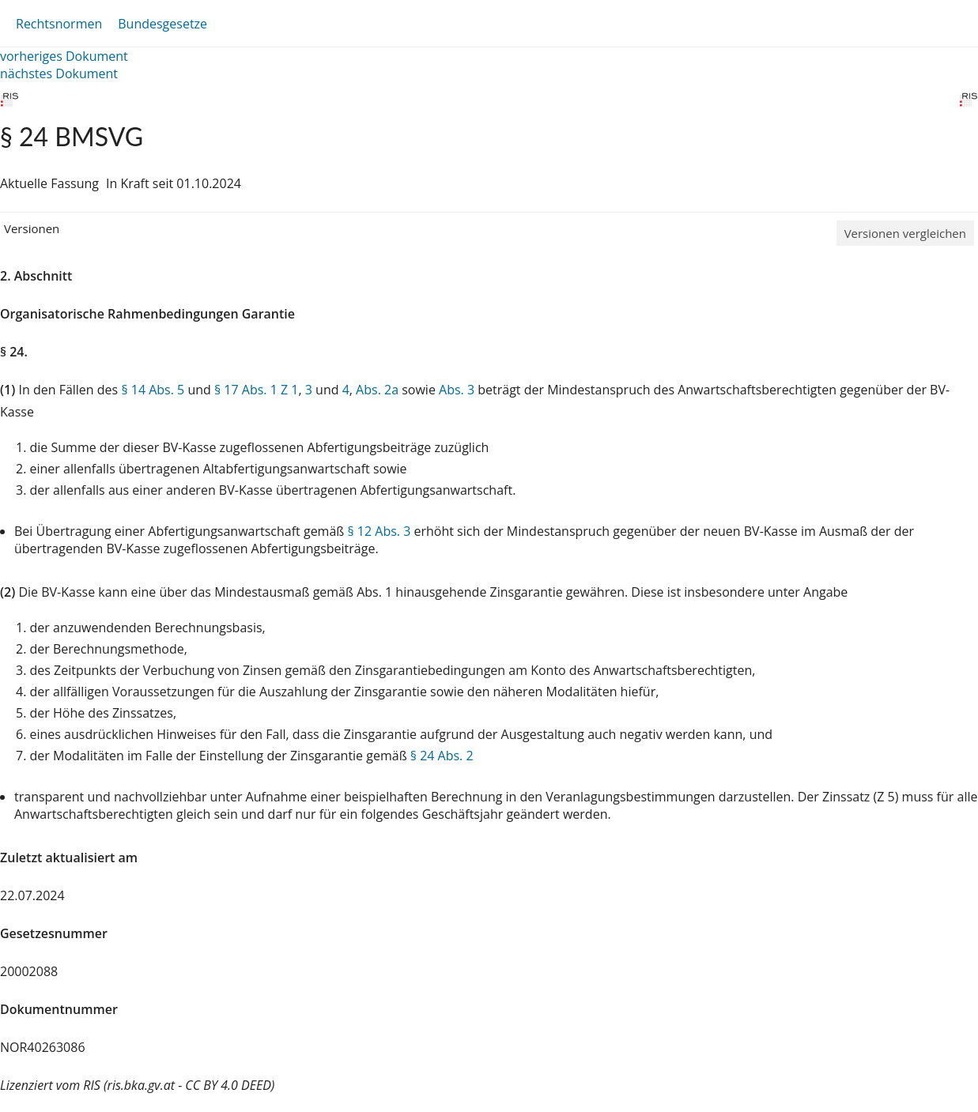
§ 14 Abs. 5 (152, 389)
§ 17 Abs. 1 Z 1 (256, 389)
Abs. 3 (456, 389)
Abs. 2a (377, 389)
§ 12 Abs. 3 (378, 531)
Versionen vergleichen (905, 233)
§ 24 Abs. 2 (442, 755)
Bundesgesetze (162, 23)
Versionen (31, 228)
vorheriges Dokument (64, 56)
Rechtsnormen (59, 23)
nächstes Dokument (59, 73)
